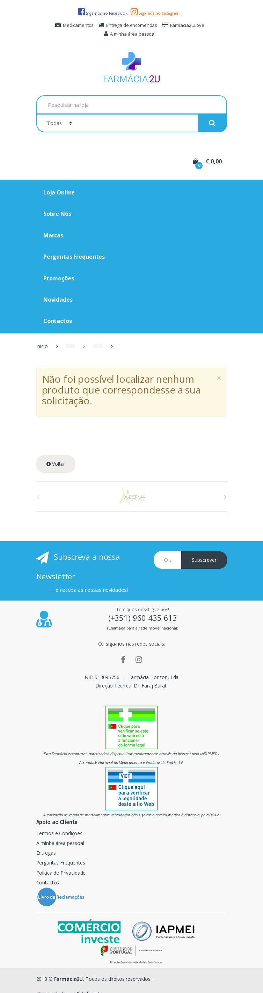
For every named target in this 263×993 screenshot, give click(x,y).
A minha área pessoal (129, 34)
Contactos (57, 321)
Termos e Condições (59, 833)
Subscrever (204, 560)
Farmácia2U (68, 979)
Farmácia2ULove (183, 25)
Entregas (46, 852)
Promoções (58, 278)
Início (42, 346)
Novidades (58, 299)
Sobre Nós (57, 214)
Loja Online (59, 192)
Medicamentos (74, 25)
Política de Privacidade (61, 872)
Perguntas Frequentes (74, 256)
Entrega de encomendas (127, 25)
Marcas (53, 235)
